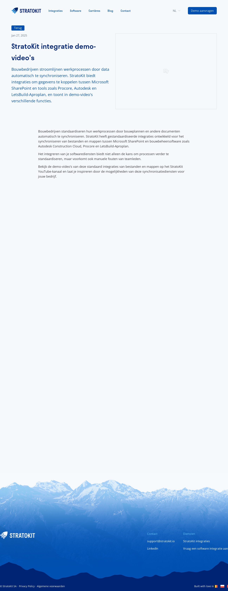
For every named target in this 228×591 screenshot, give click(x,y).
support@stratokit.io (161, 541)
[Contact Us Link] (202, 10)
